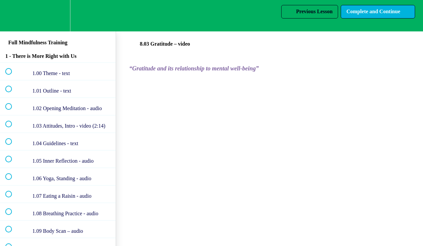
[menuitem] (58, 15)
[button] (12, 15)
